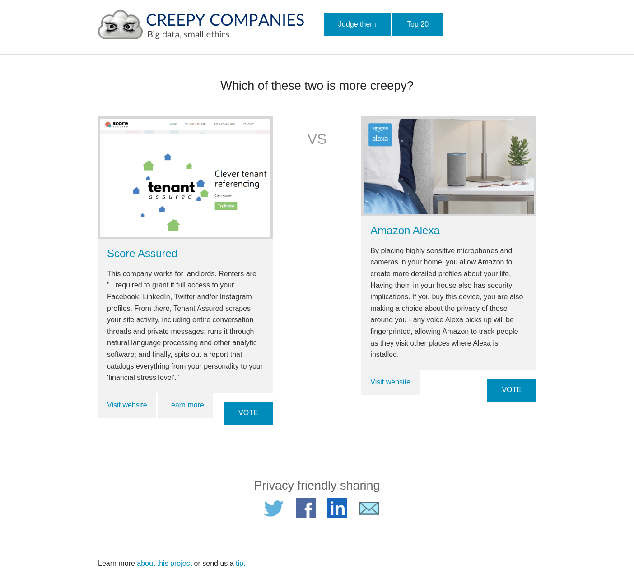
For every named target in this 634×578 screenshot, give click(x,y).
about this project (164, 563)
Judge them (357, 24)
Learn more (185, 405)
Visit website (127, 405)
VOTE (248, 412)
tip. (240, 563)
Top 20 (418, 24)
